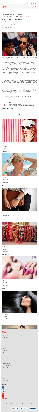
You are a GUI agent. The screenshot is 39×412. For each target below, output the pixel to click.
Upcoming (4, 348)
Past (3, 352)
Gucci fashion (5, 146)
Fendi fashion (5, 144)
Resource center (5, 367)
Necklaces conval (6, 180)
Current (4, 346)
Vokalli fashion (5, 148)
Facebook (6, 386)
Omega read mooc (6, 246)
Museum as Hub (5, 376)
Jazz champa (5, 283)
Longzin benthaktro (6, 247)
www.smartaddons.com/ (9, 108)
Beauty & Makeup (5, 254)
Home (4, 16)
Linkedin (5, 391)
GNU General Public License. (27, 404)
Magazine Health (5, 335)
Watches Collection (5, 185)
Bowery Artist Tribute (6, 363)
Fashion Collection (5, 117)
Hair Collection (5, 288)
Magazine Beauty (5, 337)
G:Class (4, 361)
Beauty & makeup (9, 16)
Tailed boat (16, 16)
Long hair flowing (5, 314)
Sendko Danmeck (6, 215)
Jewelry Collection (5, 151)
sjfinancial (5, 27)
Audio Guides (5, 354)
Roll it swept (5, 316)
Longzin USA (5, 213)
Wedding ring (5, 177)
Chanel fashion (5, 143)
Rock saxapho (5, 282)
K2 (12, 27)
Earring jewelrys (5, 179)
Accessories (4, 220)
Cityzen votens (5, 251)
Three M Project (5, 380)
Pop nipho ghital (5, 280)
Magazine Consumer (6, 340)
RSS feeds (6, 398)
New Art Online (5, 350)
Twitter (5, 389)
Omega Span (5, 211)
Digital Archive (5, 359)
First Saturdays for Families (7, 365)
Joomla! (8, 404)
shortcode (10, 27)
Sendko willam (5, 249)
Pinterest (5, 395)
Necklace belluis (5, 182)
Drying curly (5, 318)
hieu (3, 21)
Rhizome (4, 378)
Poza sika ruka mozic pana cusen (13, 1)
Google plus (6, 393)
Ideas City (4, 374)
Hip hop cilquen (5, 285)
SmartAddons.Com (30, 403)
